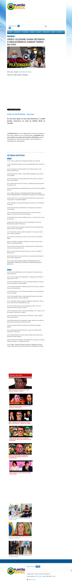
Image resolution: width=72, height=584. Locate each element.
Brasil (10, 32)
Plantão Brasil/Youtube (25, 72)
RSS (10, 28)
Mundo (32, 32)
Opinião (39, 32)
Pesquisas (46, 32)
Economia (25, 32)
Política (59, 32)
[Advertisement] (47, 12)
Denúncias (17, 32)
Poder (53, 32)
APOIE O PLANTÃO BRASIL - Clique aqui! (20, 114)
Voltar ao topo (31, 579)
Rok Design (39, 576)
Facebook (18, 26)
